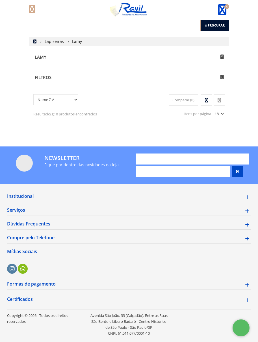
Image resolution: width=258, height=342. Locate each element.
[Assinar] (237, 171)
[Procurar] (214, 25)
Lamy (40, 57)
